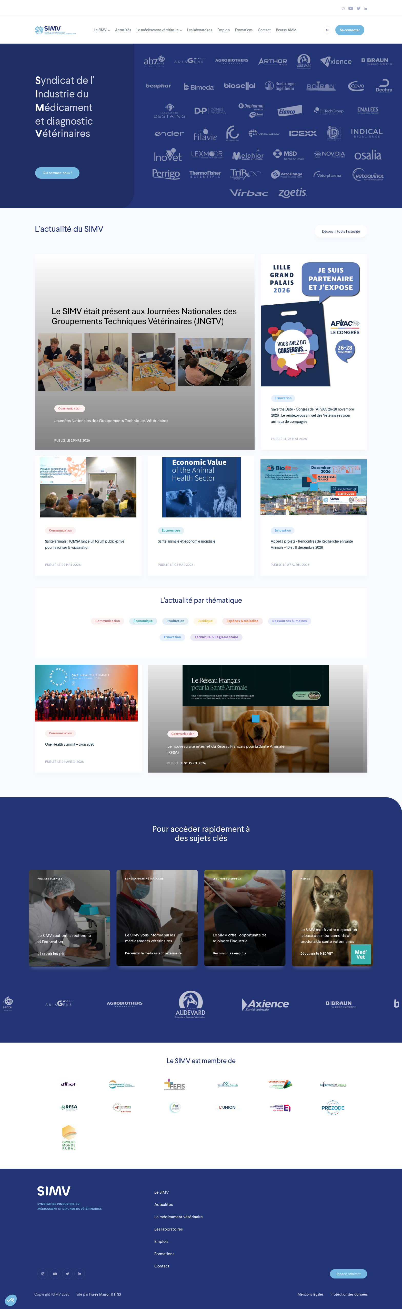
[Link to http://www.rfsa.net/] (69, 1109)
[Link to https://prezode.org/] (333, 1110)
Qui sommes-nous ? (57, 173)
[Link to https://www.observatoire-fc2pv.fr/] (280, 1086)
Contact (264, 30)
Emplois (223, 30)
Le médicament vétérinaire (157, 30)
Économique (171, 530)
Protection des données (349, 1294)
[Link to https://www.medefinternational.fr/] (280, 1109)
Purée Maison (99, 1294)
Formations (244, 30)
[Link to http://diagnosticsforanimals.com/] (333, 1086)
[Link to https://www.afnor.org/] (69, 1086)
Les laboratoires (199, 30)
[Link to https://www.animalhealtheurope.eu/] (122, 1086)
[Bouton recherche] (327, 29)
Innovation (283, 398)
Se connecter (349, 30)
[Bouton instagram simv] (343, 8)
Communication (69, 408)
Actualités (123, 30)
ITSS (117, 1294)
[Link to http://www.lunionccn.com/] (227, 1109)
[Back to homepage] (55, 28)
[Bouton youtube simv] (350, 8)
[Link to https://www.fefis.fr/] (175, 1086)
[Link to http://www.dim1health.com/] (122, 1109)
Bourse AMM (286, 30)
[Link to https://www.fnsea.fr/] (69, 1139)
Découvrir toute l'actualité (341, 231)
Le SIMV (100, 30)
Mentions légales (311, 1294)
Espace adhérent (348, 1274)
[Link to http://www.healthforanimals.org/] (227, 1086)
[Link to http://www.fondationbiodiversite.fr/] (174, 1109)
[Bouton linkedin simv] (365, 8)
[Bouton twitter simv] (359, 8)
